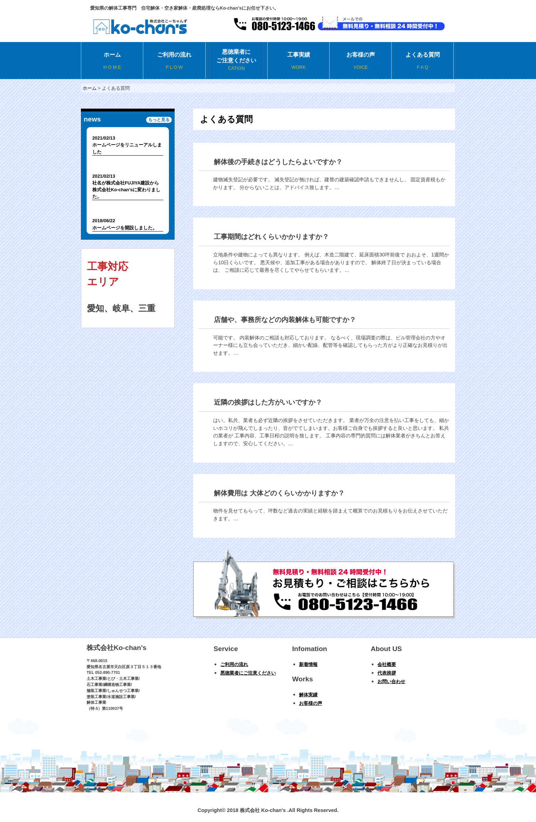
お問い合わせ (391, 681)
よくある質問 (422, 61)
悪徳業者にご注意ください (236, 60)
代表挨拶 (386, 673)
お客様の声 (360, 61)
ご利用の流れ (174, 61)
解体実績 (308, 694)
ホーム (112, 61)
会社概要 (386, 664)
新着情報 (308, 664)
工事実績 (298, 61)
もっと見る (159, 120)
